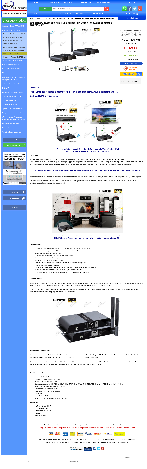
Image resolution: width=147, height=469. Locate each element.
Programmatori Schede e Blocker (13, 113)
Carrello (132, 14)
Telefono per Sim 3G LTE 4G (12, 96)
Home (32, 18)
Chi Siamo (47, 428)
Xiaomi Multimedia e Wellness (12, 60)
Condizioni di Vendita (96, 428)
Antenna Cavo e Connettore (11, 84)
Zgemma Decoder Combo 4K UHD (14, 109)
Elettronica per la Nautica (11, 124)
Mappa (132, 3)
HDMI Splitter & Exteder (65, 18)
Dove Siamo (56, 428)
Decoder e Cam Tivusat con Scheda (14, 34)
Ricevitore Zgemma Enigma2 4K (13, 37)
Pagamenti (69, 3)
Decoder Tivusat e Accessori (45, 18)
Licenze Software (8, 128)
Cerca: (45, 8)
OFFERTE (14, 140)
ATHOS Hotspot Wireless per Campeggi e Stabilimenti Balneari (13, 118)
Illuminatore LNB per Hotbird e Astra (14, 50)
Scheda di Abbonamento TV (11, 44)
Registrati (81, 14)
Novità (35, 3)
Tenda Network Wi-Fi (9, 104)
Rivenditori (97, 14)
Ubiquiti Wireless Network (11, 65)
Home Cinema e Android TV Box (13, 40)
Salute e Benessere (9, 100)
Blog (34, 14)
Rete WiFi (5, 88)
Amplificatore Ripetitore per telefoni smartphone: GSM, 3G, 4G (14, 78)
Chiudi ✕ (128, 458)
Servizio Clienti (85, 3)
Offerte (85, 428)
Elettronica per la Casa (10, 73)
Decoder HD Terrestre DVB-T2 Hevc (14, 57)
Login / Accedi (64, 14)
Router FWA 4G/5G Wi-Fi (11, 69)
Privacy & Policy (129, 428)
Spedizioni (55, 3)
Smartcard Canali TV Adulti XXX (13, 26)
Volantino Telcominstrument (11, 132)
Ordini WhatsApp (14, 145)
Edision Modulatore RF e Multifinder (14, 47)
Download (14, 207)
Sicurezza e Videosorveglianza (12, 92)
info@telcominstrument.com (89, 442)
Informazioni (103, 3)
